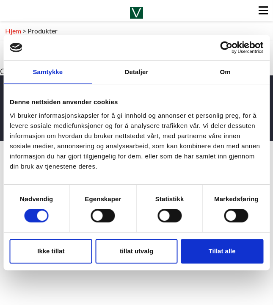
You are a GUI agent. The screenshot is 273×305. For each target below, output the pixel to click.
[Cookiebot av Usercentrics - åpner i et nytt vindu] (226, 47)
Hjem (13, 31)
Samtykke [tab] (48, 71)
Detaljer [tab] (137, 71)
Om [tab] (225, 71)
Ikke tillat (50, 251)
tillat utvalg (136, 251)
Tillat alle (222, 251)
